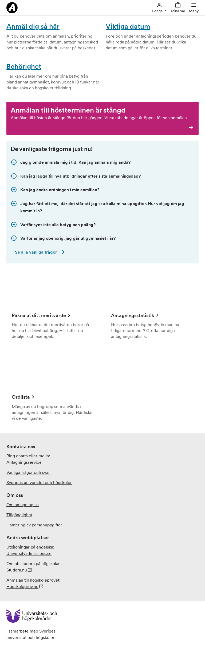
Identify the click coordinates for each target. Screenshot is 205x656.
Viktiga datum (128, 26)
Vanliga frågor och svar (28, 472)
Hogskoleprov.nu (22, 586)
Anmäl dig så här (33, 26)
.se (29, 553)
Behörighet (23, 66)
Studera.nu (16, 570)
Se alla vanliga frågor (36, 252)
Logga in (159, 7)
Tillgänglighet (19, 514)
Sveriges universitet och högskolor (39, 482)
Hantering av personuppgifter (34, 524)
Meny (194, 7)
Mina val (178, 7)
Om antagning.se (22, 504)
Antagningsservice (24, 462)
